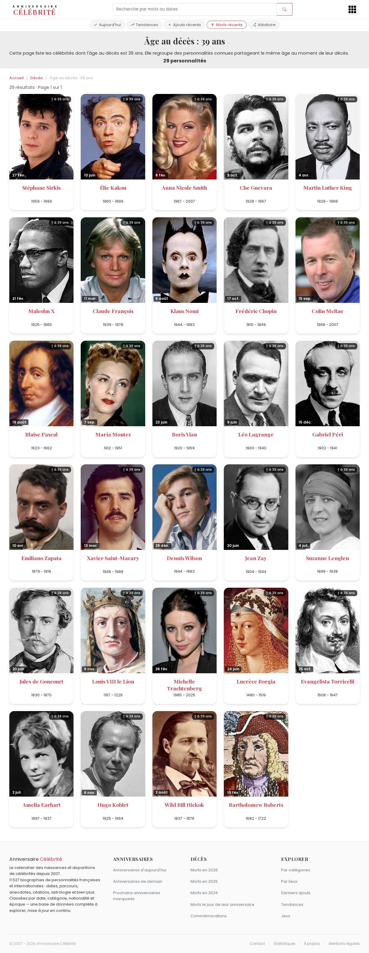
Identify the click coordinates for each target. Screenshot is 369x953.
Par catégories (295, 870)
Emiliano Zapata (41, 557)
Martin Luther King (327, 187)
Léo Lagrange (256, 434)
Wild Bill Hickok (184, 804)
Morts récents (227, 25)
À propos (312, 944)
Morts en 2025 (204, 881)
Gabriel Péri (327, 434)
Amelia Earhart (41, 804)
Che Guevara (256, 187)
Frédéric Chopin (256, 310)
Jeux (285, 915)
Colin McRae (328, 310)
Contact (257, 944)
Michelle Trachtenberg (184, 685)
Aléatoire (264, 25)
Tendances (144, 25)
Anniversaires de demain (137, 881)
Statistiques (285, 944)
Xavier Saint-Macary (113, 557)
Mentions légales (344, 944)
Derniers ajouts (295, 892)
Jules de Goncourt (41, 681)
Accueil (16, 78)
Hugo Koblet (113, 804)
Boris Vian (184, 434)
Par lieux (289, 881)
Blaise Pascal (41, 434)
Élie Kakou (113, 187)
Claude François (113, 310)
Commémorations (208, 915)
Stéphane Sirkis (41, 187)
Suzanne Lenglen (327, 557)
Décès (36, 78)
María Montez (113, 434)
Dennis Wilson (184, 557)
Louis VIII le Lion (113, 681)
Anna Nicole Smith (184, 187)
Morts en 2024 (204, 892)
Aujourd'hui (107, 25)
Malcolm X (41, 310)
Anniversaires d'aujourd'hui (139, 870)
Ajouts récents (184, 25)
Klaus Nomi (184, 310)
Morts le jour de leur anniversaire (222, 904)
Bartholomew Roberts (256, 804)
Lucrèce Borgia (256, 681)
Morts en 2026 (204, 870)
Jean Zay (256, 557)
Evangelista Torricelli (327, 681)
